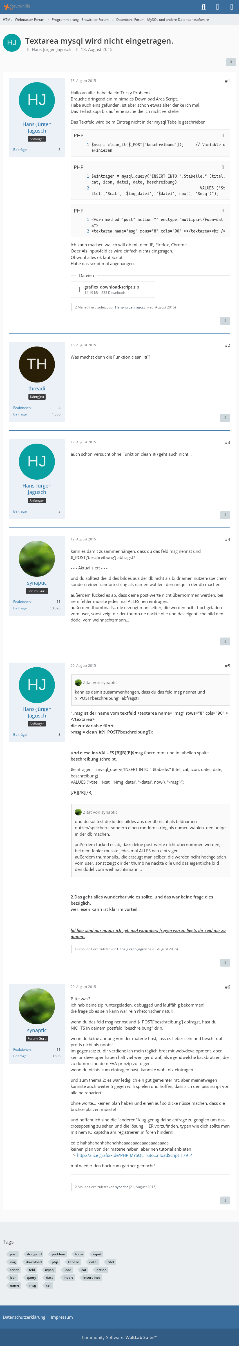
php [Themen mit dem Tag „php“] (55, 1262)
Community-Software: (119, 1337)
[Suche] (203, 7)
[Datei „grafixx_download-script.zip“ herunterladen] (113, 289)
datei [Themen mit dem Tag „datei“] (93, 1262)
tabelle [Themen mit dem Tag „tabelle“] (73, 1262)
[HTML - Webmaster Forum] (17, 7)
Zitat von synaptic (100, 682)
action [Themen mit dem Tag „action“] (102, 1269)
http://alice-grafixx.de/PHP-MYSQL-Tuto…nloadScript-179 (132, 1155)
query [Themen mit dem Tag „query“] (31, 1277)
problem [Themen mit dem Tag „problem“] (58, 1254)
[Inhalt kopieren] (223, 135)
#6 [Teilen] (227, 987)
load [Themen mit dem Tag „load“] (67, 1269)
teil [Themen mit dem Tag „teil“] (48, 1285)
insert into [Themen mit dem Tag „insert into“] (91, 1277)
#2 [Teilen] (227, 345)
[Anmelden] (217, 7)
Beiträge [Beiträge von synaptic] (20, 608)
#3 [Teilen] (227, 442)
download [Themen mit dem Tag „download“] (34, 1262)
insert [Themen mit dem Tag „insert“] (68, 1277)
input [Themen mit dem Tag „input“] (97, 1254)
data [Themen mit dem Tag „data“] (49, 1277)
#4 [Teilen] (227, 539)
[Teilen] (231, 62)
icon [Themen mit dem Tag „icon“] (13, 1277)
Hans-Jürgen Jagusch (51, 49)
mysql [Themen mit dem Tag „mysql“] (49, 1269)
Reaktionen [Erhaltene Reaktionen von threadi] (22, 407)
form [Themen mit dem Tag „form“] (79, 1254)
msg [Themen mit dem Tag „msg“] (32, 1285)
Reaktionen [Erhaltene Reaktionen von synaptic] (22, 601)
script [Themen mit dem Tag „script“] (14, 1269)
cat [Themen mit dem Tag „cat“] (83, 1269)
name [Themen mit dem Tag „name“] (14, 1285)
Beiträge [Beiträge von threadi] (20, 414)
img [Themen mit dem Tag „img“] (13, 1262)
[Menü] (231, 7)
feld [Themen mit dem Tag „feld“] (32, 1269)
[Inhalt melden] (225, 321)
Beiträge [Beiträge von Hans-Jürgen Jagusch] (20, 149)
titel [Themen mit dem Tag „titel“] (111, 1262)
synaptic (121, 1186)
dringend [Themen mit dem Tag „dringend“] (34, 1254)
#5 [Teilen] (227, 665)
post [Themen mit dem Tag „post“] (13, 1254)
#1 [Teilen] (227, 81)
